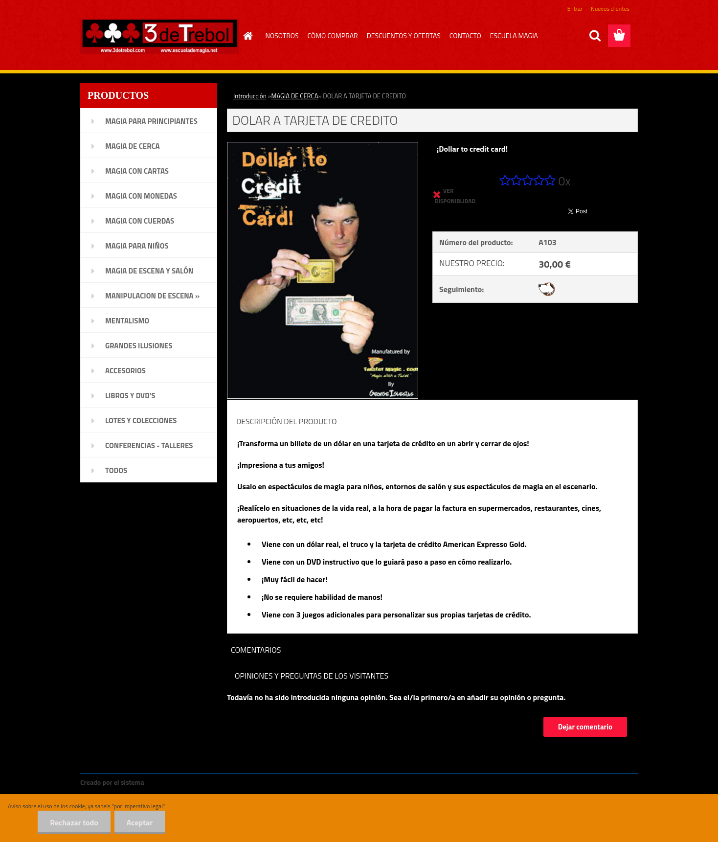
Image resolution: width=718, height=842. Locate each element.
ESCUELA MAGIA (514, 35)
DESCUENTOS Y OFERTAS (404, 35)
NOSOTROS (282, 35)
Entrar (575, 8)
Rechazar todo (74, 822)
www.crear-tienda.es (179, 782)
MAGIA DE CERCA (294, 96)
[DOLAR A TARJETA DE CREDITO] (322, 146)
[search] (594, 35)
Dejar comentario (585, 726)
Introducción (250, 96)
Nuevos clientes (610, 8)
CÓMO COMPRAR (333, 35)
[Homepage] (247, 35)
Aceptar (140, 822)
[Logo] (159, 36)
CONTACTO (465, 35)
